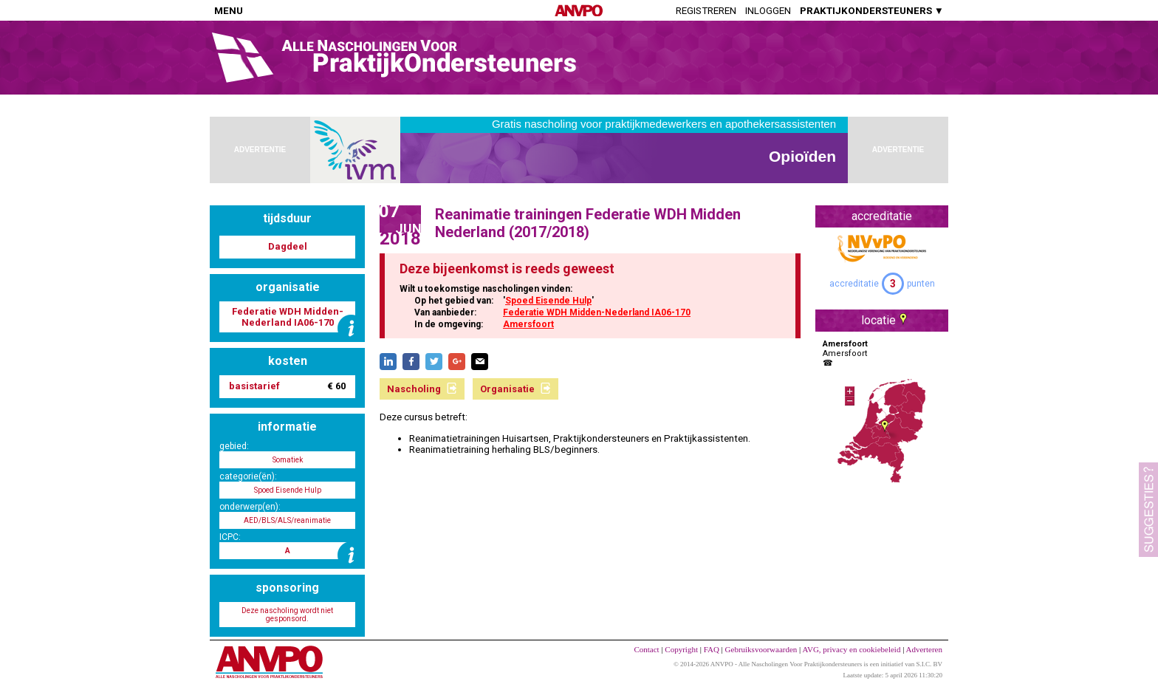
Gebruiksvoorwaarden (761, 649)
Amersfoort (528, 324)
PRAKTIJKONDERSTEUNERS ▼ (872, 10)
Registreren (706, 10)
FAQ (711, 649)
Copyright (681, 649)
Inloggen (768, 10)
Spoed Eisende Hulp (548, 300)
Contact (646, 649)
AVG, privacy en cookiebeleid (851, 649)
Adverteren (924, 649)
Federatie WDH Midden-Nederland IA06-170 (597, 312)
